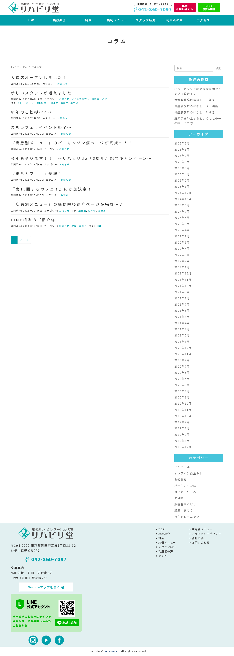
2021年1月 (182, 342)
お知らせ (62, 83)
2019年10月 (183, 416)
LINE (99, 225)
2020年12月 (183, 348)
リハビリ (28, 102)
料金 (88, 20)
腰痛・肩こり (79, 225)
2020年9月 (182, 360)
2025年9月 (182, 143)
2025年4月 (182, 174)
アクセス (203, 20)
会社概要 (198, 538)
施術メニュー (117, 20)
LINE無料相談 (209, 7)
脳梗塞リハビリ (101, 99)
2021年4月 (182, 323)
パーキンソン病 (185, 485)
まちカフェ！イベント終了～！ (44, 127)
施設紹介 (59, 20)
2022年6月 (182, 242)
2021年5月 (182, 317)
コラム (24, 66)
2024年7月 (182, 211)
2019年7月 (182, 434)
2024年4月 (182, 218)
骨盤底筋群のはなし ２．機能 (196, 106)
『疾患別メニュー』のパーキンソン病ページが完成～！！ (72, 142)
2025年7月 (182, 156)
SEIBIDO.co (112, 651)
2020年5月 (182, 372)
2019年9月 (182, 422)
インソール (182, 467)
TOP (30, 20)
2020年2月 (182, 391)
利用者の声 (174, 20)
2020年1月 (182, 397)
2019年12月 (183, 403)
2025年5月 (182, 168)
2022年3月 (182, 255)
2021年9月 (182, 292)
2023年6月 (182, 224)
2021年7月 (182, 304)
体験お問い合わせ (185, 7)
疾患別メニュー (202, 529)
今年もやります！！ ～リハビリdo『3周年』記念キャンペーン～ (81, 158)
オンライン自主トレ (188, 473)
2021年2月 (182, 335)
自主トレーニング (187, 517)
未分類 (179, 498)
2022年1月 (182, 267)
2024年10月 (183, 199)
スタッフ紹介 (146, 20)
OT (19, 102)
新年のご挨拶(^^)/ (31, 112)
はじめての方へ (81, 99)
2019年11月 (183, 410)
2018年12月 (183, 447)
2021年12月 (183, 273)
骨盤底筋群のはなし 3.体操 (194, 100)
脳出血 (54, 102)
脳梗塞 (74, 102)
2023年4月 (182, 230)
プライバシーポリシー (207, 534)
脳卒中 (64, 102)
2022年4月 (182, 248)
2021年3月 (182, 329)
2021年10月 (183, 286)
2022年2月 (182, 261)
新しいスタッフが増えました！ (44, 93)
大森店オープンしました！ (39, 77)
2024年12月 (183, 193)
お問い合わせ (201, 542)
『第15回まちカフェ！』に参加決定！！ (54, 189)
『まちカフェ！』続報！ (37, 173)
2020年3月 (182, 385)
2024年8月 (182, 205)
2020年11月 (183, 354)
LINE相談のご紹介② (33, 219)
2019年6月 (182, 441)
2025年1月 (182, 186)
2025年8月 (182, 149)
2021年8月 (182, 298)
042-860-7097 (46, 559)
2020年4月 (182, 379)
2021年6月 (182, 310)
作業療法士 (42, 102)
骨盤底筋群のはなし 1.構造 (194, 112)
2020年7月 (182, 366)
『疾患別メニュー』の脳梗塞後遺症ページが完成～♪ (67, 204)
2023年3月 (182, 236)
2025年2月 (182, 180)
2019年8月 (182, 428)
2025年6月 (182, 162)
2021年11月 (183, 280)
